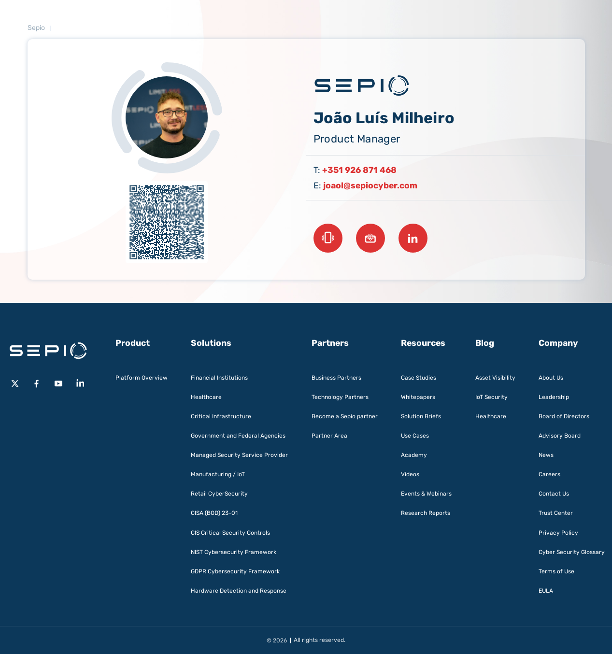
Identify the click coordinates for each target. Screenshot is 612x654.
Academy (414, 455)
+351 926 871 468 (359, 170)
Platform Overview (141, 377)
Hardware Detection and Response (238, 590)
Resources (423, 343)
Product (132, 343)
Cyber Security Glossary (572, 552)
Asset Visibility (495, 377)
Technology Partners (340, 397)
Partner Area (329, 435)
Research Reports (425, 513)
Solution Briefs (421, 416)
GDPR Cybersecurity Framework (235, 571)
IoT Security (491, 397)
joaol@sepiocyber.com (370, 185)
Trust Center (556, 513)
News (546, 455)
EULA (546, 590)
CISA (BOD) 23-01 (214, 513)
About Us (551, 377)
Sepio (36, 28)
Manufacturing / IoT (218, 474)
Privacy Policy (558, 532)
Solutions (211, 343)
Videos (410, 474)
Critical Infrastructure (221, 416)
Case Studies (418, 377)
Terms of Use (556, 571)
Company (558, 343)
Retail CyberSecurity (219, 493)
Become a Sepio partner (345, 416)
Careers (549, 474)
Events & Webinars (426, 493)
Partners (330, 343)
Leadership (554, 397)
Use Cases (415, 435)
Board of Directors (564, 416)
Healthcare (206, 397)
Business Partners (336, 377)
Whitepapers (418, 397)
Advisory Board (560, 435)
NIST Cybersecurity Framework (233, 552)
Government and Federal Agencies (238, 435)
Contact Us (554, 493)
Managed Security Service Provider (239, 455)
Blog (484, 343)
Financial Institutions (219, 377)
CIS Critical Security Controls (230, 532)
